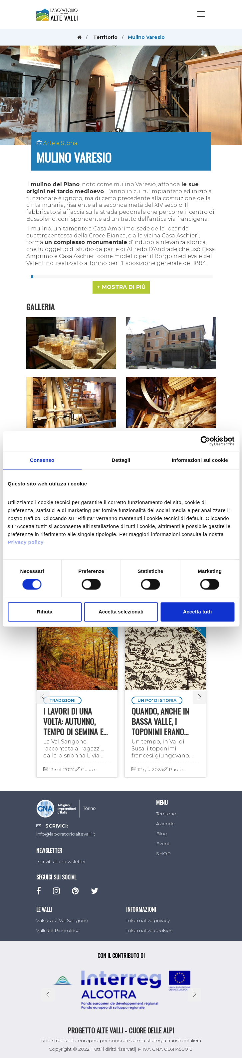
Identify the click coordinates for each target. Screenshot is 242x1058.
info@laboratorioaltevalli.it (65, 834)
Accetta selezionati (121, 612)
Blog (161, 833)
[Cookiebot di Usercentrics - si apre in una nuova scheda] (205, 441)
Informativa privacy (148, 920)
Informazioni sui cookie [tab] (200, 460)
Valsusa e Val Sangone (62, 920)
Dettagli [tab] (121, 460)
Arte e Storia (60, 143)
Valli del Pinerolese (58, 930)
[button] (121, 287)
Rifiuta (45, 612)
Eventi (163, 843)
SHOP (163, 853)
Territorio (105, 37)
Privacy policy (26, 542)
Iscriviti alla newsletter (61, 861)
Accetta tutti (197, 612)
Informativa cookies (149, 930)
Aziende (165, 823)
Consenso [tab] (42, 460)
